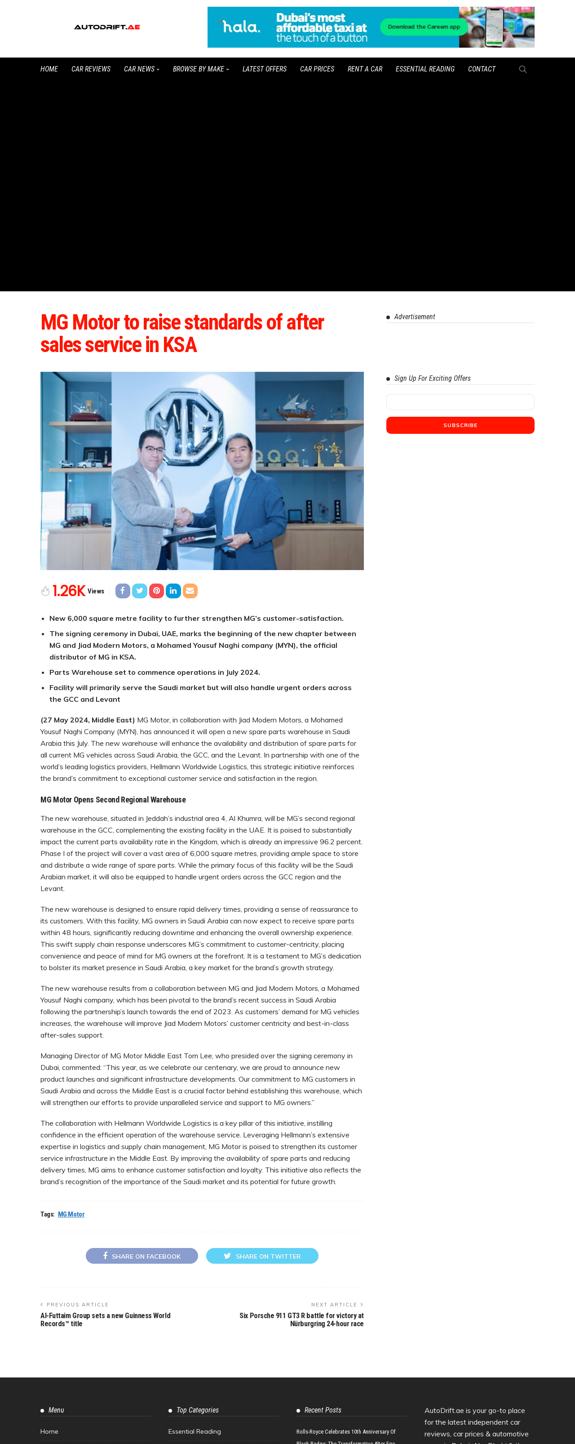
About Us (54, 1239)
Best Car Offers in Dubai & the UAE (221, 1295)
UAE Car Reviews (194, 1276)
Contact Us (57, 1258)
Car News (139, 69)
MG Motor (71, 1004)
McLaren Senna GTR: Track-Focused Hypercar (349, 1326)
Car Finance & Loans (199, 1313)
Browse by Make (198, 69)
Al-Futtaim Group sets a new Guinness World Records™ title (105, 1109)
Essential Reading (425, 69)
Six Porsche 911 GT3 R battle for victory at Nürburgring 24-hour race (301, 1109)
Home (49, 69)
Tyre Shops (57, 1313)
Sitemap (53, 1276)
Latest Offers (265, 69)
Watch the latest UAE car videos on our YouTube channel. (333, 1432)
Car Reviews (91, 69)
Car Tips (181, 1258)
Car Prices (317, 69)
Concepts (182, 1332)
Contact (481, 69)
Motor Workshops (67, 1295)
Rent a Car (365, 69)
